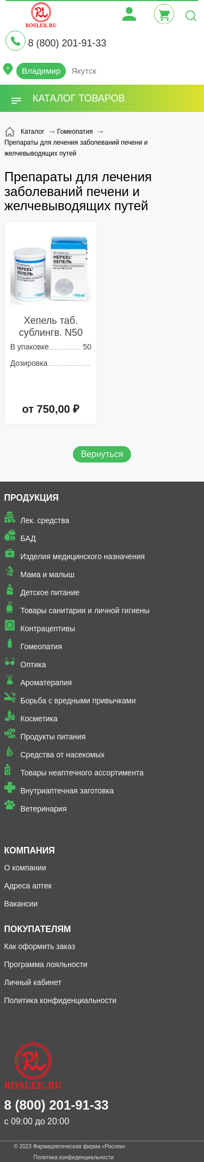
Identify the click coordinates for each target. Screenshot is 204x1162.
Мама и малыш (48, 574)
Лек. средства (45, 520)
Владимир (41, 70)
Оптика (33, 664)
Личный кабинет (32, 982)
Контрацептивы (48, 628)
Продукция (31, 497)
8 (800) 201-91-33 (67, 43)
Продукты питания (53, 736)
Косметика (39, 718)
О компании (25, 867)
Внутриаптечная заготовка (67, 790)
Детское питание (50, 592)
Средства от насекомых (63, 754)
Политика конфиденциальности (60, 1000)
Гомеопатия (42, 646)
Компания (29, 850)
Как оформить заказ (40, 946)
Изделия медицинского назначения (83, 556)
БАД (28, 538)
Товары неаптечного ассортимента (82, 772)
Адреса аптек (28, 885)
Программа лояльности (46, 964)
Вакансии (21, 903)
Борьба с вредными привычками (78, 700)
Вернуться (102, 454)
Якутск (83, 70)
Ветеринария (44, 808)
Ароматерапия (46, 682)
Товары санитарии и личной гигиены (85, 610)
